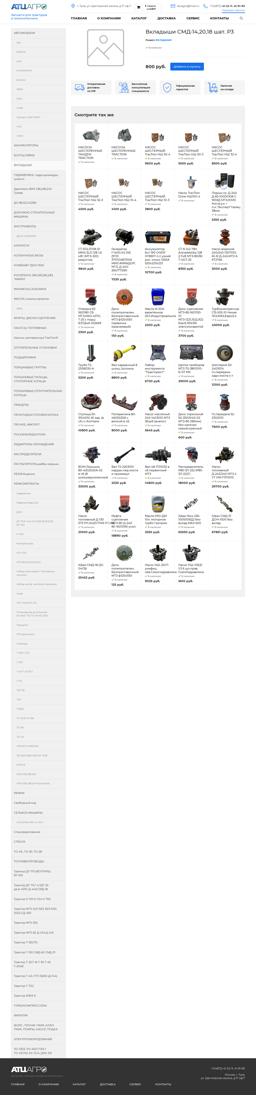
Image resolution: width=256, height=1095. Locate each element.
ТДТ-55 (21, 690)
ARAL (20, 308)
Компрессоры (25, 543)
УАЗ (19, 126)
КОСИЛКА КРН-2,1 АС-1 (30, 822)
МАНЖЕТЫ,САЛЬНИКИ (30, 289)
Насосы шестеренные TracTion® (36, 337)
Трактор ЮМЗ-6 (25, 995)
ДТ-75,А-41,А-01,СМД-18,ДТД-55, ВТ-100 (35, 523)
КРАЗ (20, 89)
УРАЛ (20, 135)
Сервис (193, 18)
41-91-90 (239, 1068)
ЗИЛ (19, 61)
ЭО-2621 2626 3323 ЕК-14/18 (32, 755)
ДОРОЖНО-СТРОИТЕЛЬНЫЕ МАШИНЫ (34, 214)
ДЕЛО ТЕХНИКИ (26, 236)
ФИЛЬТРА (21, 1015)
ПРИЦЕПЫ (21, 404)
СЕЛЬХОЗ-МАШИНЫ (28, 812)
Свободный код (25, 802)
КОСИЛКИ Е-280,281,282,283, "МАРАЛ (33, 277)
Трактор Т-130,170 (26, 942)
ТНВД (20, 708)
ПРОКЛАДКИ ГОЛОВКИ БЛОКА (36, 414)
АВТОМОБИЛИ (24, 33)
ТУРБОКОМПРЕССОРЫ (30, 1005)
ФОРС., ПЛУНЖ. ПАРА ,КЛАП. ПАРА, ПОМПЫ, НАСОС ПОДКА (36, 1027)
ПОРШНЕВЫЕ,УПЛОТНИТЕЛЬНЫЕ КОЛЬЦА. (38, 393)
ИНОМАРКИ (24, 70)
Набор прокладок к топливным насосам (35, 573)
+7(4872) (221, 6)
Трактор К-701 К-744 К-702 (32, 899)
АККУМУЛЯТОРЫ (26, 145)
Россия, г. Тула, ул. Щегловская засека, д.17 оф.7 (223, 1076)
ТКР (19, 699)
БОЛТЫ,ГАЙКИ (24, 155)
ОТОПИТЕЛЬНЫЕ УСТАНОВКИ (35, 347)
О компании (109, 18)
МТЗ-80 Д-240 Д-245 (29, 562)
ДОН (19, 512)
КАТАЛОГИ (21, 245)
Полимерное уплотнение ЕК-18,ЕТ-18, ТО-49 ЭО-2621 (32, 614)
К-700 (20, 534)
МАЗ (19, 98)
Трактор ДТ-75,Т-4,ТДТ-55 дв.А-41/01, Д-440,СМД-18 (31, 887)
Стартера (22, 643)
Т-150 (20, 662)
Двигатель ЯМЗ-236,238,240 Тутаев (33, 191)
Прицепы (22, 625)
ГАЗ (19, 42)
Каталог (139, 18)
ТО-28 (20, 727)
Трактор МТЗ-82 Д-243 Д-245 (34, 932)
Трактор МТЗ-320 (26, 922)
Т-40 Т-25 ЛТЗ (25, 671)
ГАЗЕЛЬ (21, 51)
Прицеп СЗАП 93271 (28, 117)
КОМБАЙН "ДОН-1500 (29, 265)
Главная (79, 18)
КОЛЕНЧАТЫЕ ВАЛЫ (28, 255)
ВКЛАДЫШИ (23, 165)
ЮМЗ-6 (21, 764)
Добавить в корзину (187, 66)
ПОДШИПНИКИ (25, 357)
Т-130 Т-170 (23, 652)
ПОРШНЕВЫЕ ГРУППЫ (30, 367)
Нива (20, 107)
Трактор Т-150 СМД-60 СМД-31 (34, 952)
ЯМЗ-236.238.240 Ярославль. (33, 783)
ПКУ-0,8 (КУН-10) (27, 602)
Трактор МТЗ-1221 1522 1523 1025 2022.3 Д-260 (35, 911)
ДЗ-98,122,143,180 (25, 202)
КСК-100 (21, 552)
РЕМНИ (19, 793)
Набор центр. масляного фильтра (37, 584)
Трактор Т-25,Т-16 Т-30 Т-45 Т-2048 (32, 964)
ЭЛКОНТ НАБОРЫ (28, 746)
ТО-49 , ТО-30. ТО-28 (28, 851)
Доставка (167, 18)
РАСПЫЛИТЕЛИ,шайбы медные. (36, 464)
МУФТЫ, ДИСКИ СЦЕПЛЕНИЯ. (35, 318)
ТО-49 (20, 736)
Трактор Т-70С (24, 986)
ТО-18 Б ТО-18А (25, 718)
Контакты (219, 18)
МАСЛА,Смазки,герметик (31, 298)
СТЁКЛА (19, 841)
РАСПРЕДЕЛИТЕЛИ (27, 454)
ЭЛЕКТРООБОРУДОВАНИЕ (33, 1039)
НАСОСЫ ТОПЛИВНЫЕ (30, 328)
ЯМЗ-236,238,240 (26, 774)
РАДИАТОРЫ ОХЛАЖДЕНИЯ (34, 444)
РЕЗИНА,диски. (24, 474)
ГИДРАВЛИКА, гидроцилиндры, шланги (36, 177)
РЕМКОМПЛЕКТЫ (26, 483)
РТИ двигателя (25, 634)
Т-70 (19, 680)
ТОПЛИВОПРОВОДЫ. (29, 861)
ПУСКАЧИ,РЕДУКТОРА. (30, 434)
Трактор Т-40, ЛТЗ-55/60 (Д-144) (35, 976)
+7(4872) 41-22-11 (222, 1068)
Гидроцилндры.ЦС (28, 502)
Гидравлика (24, 493)
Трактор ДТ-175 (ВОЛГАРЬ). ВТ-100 (32, 873)
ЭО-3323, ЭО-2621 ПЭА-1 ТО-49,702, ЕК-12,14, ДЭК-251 (33, 1051)
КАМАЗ (21, 79)
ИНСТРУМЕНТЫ (25, 226)
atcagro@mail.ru (188, 6)
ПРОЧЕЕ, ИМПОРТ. (27, 424)
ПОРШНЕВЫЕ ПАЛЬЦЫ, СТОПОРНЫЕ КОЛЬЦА (31, 379)
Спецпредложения (27, 832)
